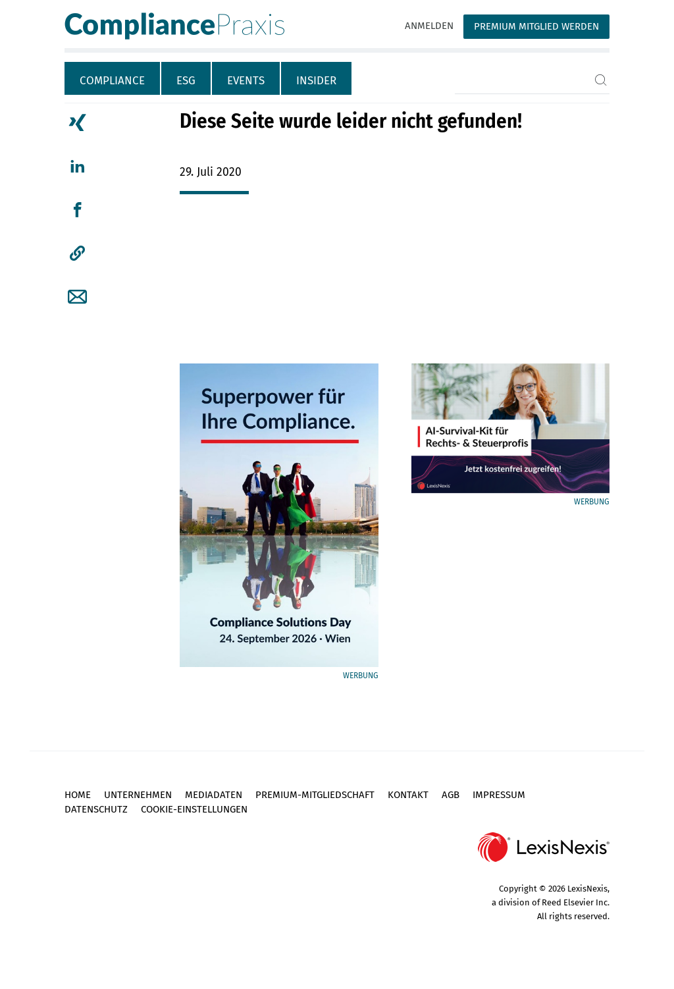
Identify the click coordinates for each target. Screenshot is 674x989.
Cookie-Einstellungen (194, 809)
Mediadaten (213, 795)
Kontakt (408, 795)
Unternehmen (138, 795)
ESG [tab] (185, 81)
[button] (77, 253)
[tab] (113, 78)
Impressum (499, 795)
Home (78, 795)
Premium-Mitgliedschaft (315, 795)
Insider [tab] (316, 81)
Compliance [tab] (112, 81)
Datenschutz (96, 809)
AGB (450, 795)
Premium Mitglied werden (536, 26)
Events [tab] (246, 81)
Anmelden (429, 26)
